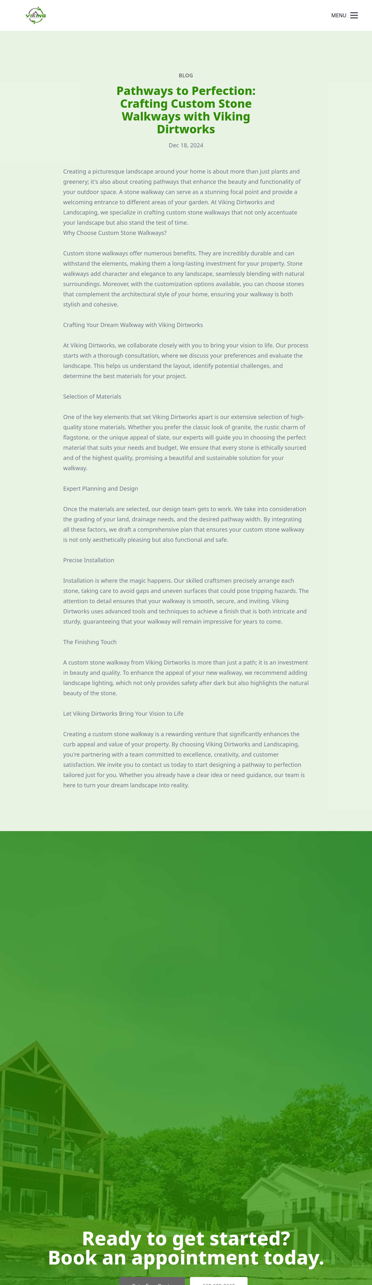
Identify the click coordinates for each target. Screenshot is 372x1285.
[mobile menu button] (354, 15)
